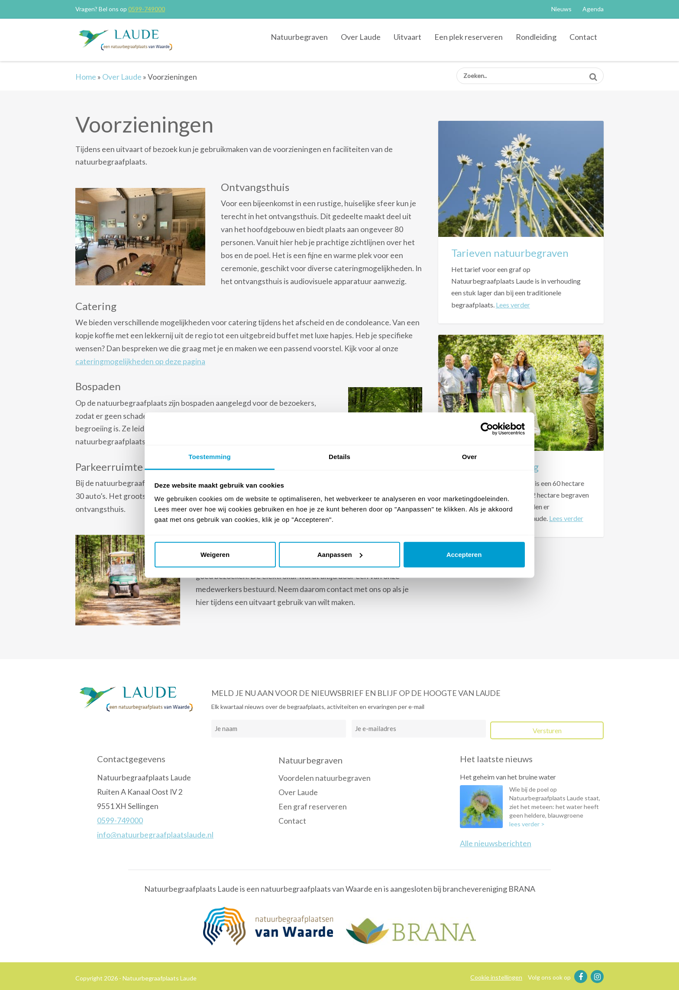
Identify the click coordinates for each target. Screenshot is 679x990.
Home (85, 76)
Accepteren (464, 554)
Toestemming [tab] (209, 456)
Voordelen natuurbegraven (324, 778)
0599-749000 (146, 9)
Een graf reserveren (312, 806)
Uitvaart (407, 37)
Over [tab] (469, 456)
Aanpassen (339, 554)
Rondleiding (536, 37)
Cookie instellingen (496, 977)
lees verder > (527, 824)
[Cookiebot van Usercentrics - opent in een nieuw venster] (487, 428)
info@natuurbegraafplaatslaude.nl (155, 834)
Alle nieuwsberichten (495, 843)
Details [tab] (339, 456)
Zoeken (593, 74)
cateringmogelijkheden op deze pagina (140, 361)
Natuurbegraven (299, 37)
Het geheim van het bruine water (508, 777)
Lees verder (513, 305)
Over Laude (361, 37)
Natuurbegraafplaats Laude (125, 39)
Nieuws (561, 9)
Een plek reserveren (468, 37)
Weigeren (215, 554)
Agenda (593, 9)
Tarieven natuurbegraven (510, 252)
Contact (583, 37)
